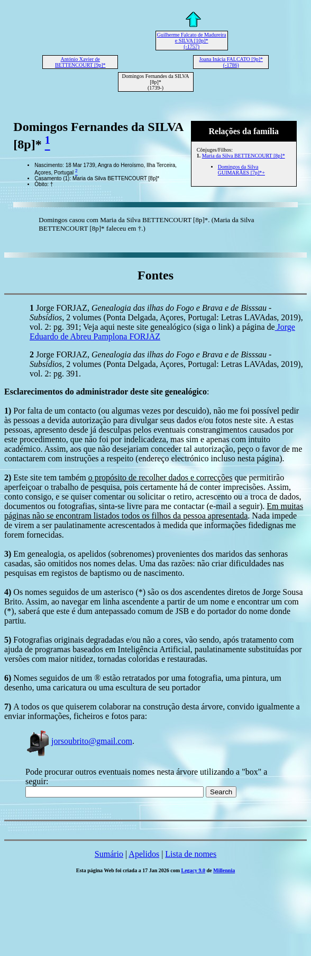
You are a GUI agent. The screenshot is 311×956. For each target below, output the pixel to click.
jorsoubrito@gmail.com (78, 740)
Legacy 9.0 (193, 870)
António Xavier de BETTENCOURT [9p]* (80, 62)
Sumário (109, 853)
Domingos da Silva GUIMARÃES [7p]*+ (241, 170)
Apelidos (144, 853)
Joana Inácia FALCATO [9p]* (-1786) (231, 62)
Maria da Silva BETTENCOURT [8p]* (243, 156)
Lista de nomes (190, 853)
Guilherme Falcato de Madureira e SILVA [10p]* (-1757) (191, 40)
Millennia (224, 870)
